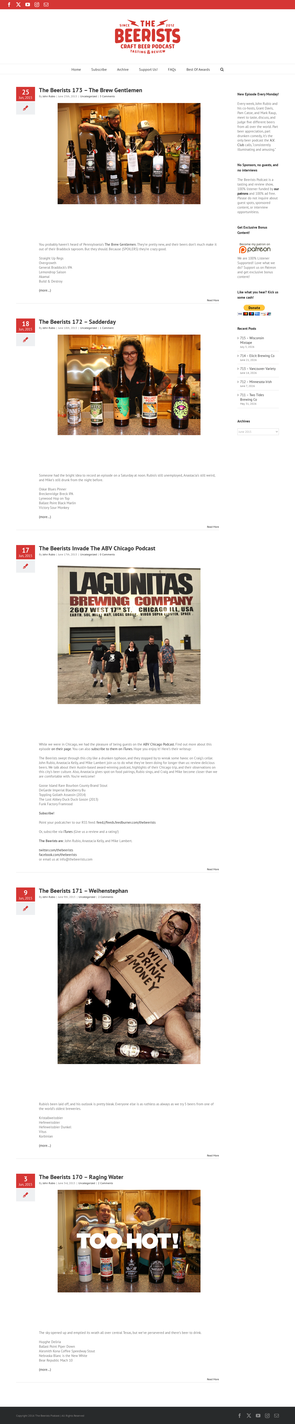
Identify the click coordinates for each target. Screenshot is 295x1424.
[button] (222, 69)
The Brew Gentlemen (120, 244)
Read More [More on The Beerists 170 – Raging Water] (213, 1379)
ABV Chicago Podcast (158, 744)
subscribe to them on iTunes (111, 749)
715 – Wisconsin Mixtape (252, 340)
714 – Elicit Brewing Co (257, 356)
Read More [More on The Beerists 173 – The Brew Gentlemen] (213, 300)
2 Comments (105, 897)
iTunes (68, 831)
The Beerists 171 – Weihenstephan (83, 890)
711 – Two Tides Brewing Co (252, 397)
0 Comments (107, 554)
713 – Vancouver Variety (258, 368)
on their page (61, 749)
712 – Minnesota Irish (256, 382)
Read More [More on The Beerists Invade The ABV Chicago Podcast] (213, 869)
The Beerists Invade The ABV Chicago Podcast (97, 548)
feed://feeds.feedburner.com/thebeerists (126, 822)
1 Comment (107, 328)
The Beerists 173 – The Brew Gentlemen (90, 90)
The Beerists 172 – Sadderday (77, 321)
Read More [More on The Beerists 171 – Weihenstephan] (213, 1155)
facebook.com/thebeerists (58, 854)
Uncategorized (88, 96)
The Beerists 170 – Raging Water (81, 1177)
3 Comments (107, 96)
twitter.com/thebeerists (56, 850)
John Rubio (49, 96)
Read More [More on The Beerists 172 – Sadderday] (213, 526)
